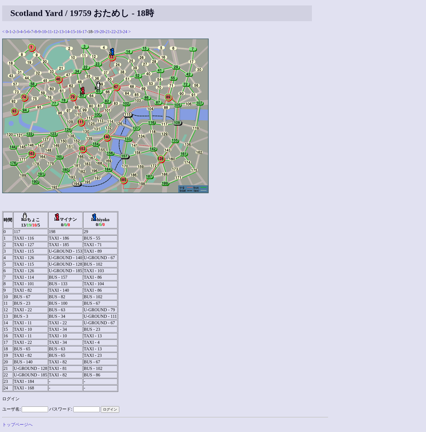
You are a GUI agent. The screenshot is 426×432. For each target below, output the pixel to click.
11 (50, 31)
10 (44, 31)
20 (102, 31)
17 (84, 31)
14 (67, 31)
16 (79, 31)
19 (96, 31)
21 (107, 31)
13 (61, 31)
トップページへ (17, 424)
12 (55, 31)
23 (119, 31)
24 (125, 31)
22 (113, 31)
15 (73, 31)
